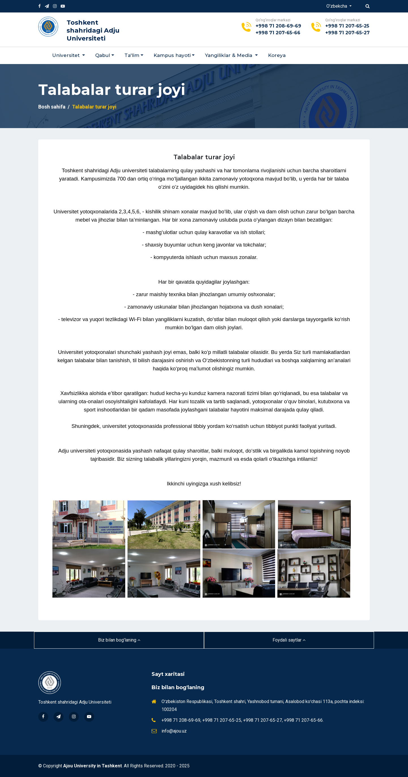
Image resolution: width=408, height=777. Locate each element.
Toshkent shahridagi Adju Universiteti (93, 30)
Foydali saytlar (289, 640)
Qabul (102, 55)
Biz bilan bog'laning (119, 640)
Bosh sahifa (51, 107)
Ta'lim (131, 55)
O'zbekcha (337, 6)
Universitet (66, 55)
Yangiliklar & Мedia (229, 55)
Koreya (277, 55)
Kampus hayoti (172, 55)
